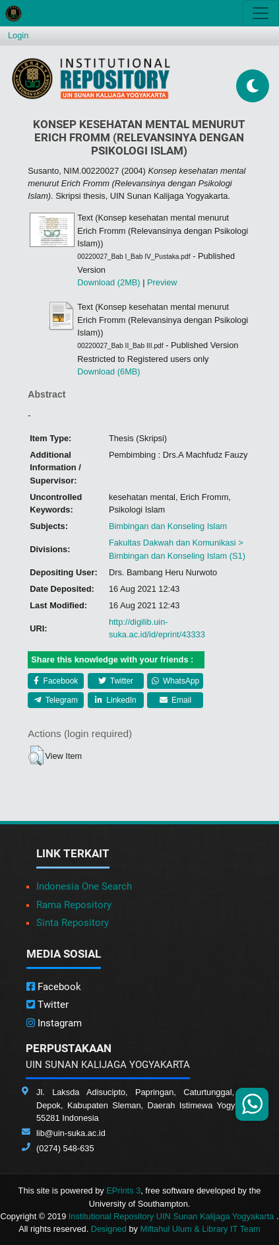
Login (18, 35)
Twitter (115, 681)
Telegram (56, 700)
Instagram (54, 1023)
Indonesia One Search (84, 886)
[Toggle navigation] (260, 13)
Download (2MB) (108, 282)
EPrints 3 (123, 1190)
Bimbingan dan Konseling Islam (168, 526)
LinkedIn (116, 700)
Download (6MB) (108, 371)
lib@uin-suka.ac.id (71, 1133)
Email (175, 700)
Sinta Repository (72, 923)
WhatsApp (176, 681)
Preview (162, 282)
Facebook (56, 681)
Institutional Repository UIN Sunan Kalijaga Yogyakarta (172, 1216)
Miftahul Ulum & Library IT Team (200, 1229)
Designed (109, 1229)
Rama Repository (73, 905)
